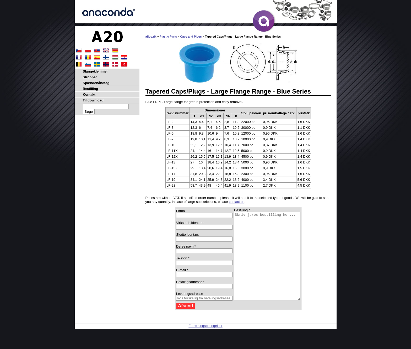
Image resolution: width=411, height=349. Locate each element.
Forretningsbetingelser (205, 343)
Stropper (90, 77)
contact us (236, 202)
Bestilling (90, 89)
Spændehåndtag (96, 83)
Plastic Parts (168, 36)
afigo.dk (150, 36)
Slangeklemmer (95, 71)
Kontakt (89, 94)
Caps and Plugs (191, 36)
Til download (93, 100)
